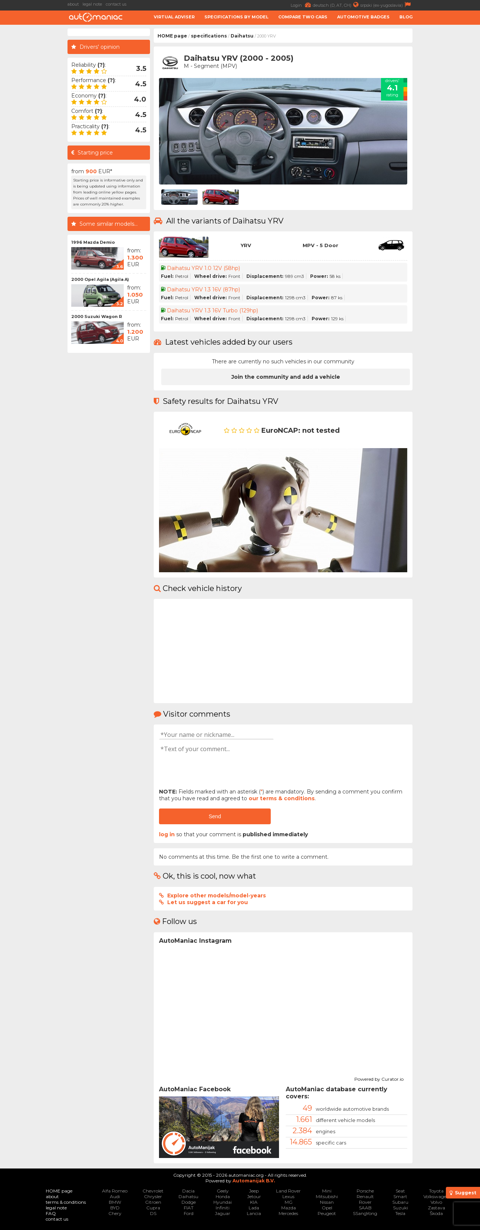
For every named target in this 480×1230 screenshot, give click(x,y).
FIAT (189, 1207)
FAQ (51, 1213)
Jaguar (222, 1213)
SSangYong (365, 1213)
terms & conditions (66, 1202)
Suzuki (400, 1207)
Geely (223, 1191)
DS (153, 1213)
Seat (400, 1191)
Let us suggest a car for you (207, 902)
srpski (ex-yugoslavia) (386, 5)
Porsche (365, 1191)
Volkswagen (436, 1196)
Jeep (254, 1191)
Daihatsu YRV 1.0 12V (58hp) (203, 268)
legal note (92, 4)
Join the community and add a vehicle (285, 377)
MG (288, 1202)
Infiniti (223, 1207)
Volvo (436, 1202)
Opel (327, 1207)
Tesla (400, 1213)
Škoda (436, 1213)
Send (214, 816)
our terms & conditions (282, 798)
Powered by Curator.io (379, 1078)
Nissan (327, 1202)
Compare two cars (302, 17)
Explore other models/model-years (216, 895)
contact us (116, 4)
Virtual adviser (174, 17)
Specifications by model (236, 17)
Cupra (153, 1207)
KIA (254, 1202)
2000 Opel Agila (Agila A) (100, 279)
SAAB (365, 1207)
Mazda (288, 1207)
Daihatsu (242, 36)
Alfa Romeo (115, 1191)
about (73, 4)
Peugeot (327, 1213)
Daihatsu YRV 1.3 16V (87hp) (203, 289)
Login (302, 5)
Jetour (254, 1196)
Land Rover (288, 1191)
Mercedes (288, 1213)
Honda (223, 1196)
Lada (254, 1207)
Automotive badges (363, 17)
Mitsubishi (327, 1196)
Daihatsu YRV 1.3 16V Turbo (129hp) (212, 310)
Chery (115, 1213)
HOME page (172, 36)
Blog (405, 17)
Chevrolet (153, 1191)
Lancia (254, 1213)
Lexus (288, 1196)
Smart (400, 1196)
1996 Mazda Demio (93, 242)
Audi (115, 1196)
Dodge (189, 1202)
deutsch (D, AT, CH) (336, 5)
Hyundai (222, 1202)
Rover (365, 1202)
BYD (115, 1207)
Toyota (436, 1191)
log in (167, 834)
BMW (115, 1202)
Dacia (188, 1191)
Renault (365, 1196)
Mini (327, 1191)
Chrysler (153, 1196)
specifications (209, 36)
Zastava (436, 1207)
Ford (189, 1213)
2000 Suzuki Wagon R (96, 316)
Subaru (400, 1202)
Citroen (153, 1202)
